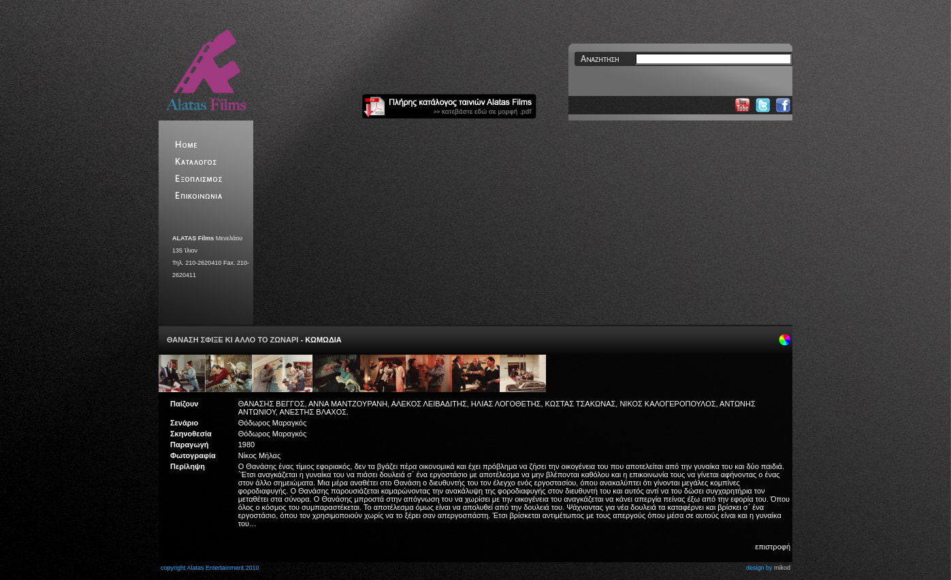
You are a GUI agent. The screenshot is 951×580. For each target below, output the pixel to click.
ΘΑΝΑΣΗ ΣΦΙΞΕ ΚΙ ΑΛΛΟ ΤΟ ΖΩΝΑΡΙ (232, 340)
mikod (782, 567)
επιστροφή (772, 547)
